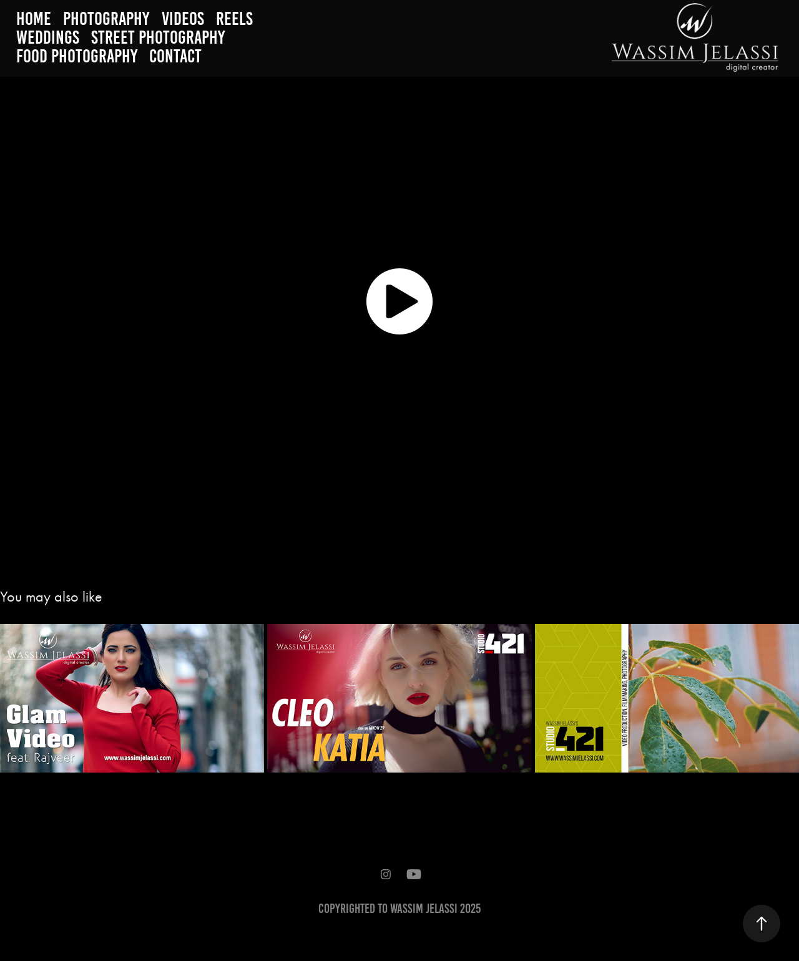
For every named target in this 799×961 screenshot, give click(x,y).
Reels (234, 19)
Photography (106, 19)
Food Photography (76, 56)
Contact (175, 56)
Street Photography (158, 37)
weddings (47, 37)
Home (33, 19)
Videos (183, 19)
